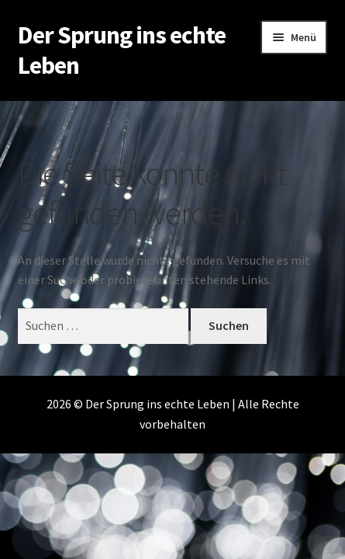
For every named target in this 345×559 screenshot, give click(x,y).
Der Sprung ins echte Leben (122, 50)
